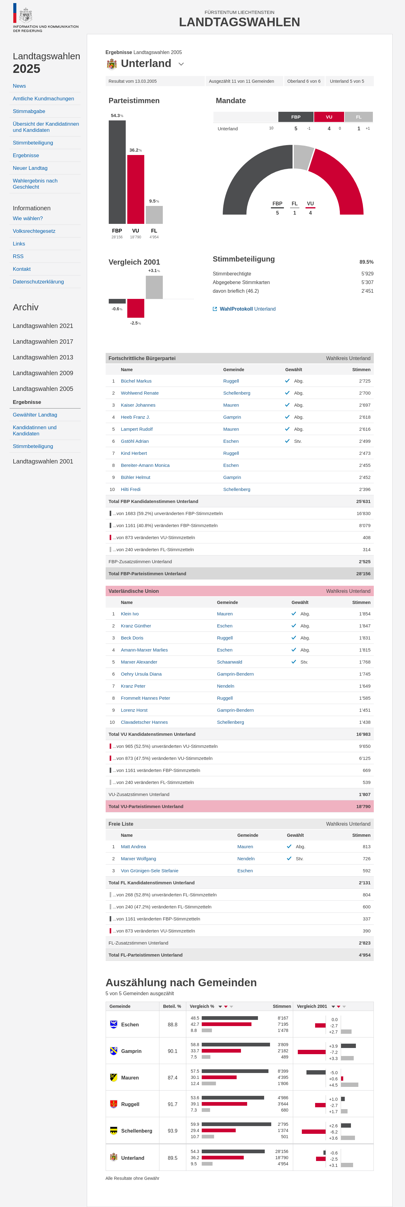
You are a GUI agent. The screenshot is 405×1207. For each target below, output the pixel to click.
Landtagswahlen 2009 (43, 373)
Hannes (144, 722)
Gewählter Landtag (35, 415)
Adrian (135, 441)
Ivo (130, 613)
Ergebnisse (26, 155)
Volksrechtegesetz (34, 231)
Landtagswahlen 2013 (43, 357)
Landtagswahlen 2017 (43, 341)
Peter (133, 686)
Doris (132, 637)
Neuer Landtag (30, 168)
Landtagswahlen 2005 (43, 388)
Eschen (231, 441)
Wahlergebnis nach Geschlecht (35, 184)
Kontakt (22, 269)
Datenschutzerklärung (38, 282)
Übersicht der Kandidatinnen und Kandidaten (46, 127)
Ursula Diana (141, 674)
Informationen (32, 208)
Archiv (26, 307)
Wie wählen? (28, 218)
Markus (136, 380)
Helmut (135, 477)
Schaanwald (229, 661)
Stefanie (150, 870)
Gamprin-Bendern (235, 674)
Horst (134, 710)
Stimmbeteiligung (33, 143)
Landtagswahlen (47, 63)
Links (19, 244)
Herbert (134, 453)
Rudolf (137, 429)
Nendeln (225, 686)
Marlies (144, 649)
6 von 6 (303, 81)
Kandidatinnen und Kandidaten (35, 431)
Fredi (131, 489)
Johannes (138, 405)
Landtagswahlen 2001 (43, 461)
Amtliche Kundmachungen (43, 99)
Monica (145, 465)
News (19, 86)
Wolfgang (138, 858)
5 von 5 (347, 81)
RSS (18, 256)
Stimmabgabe (29, 111)
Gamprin (232, 417)
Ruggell (231, 380)
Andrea (133, 846)
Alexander (139, 661)
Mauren (231, 405)
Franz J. (135, 417)
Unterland (244, 309)
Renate (140, 393)
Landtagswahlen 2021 (43, 325)
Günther (136, 625)
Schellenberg (237, 393)
